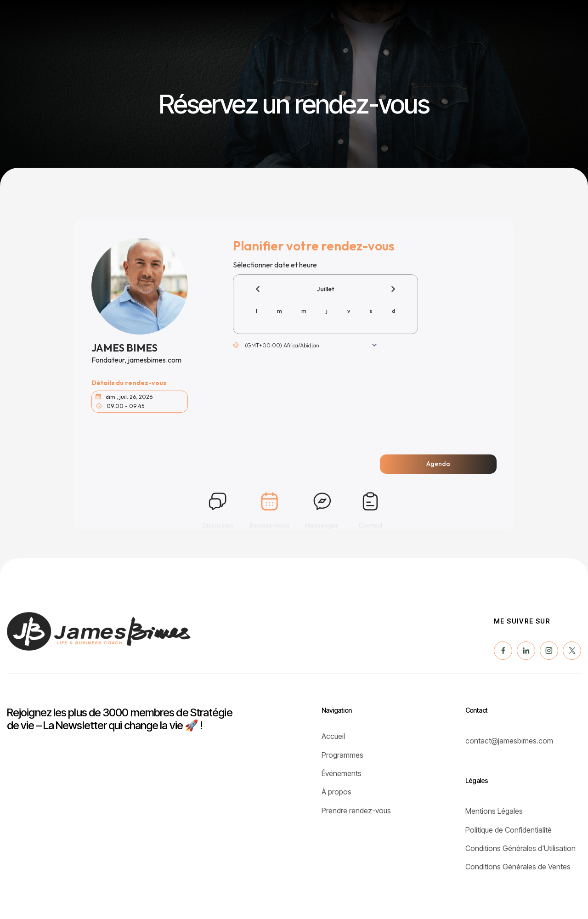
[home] (51, 20)
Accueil (333, 736)
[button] (529, 20)
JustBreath (471, 19)
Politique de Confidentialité (508, 829)
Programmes (242, 19)
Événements (306, 19)
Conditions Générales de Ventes (518, 866)
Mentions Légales (494, 811)
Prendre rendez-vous (356, 810)
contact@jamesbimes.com (509, 740)
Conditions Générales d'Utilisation (520, 848)
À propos (416, 19)
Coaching (364, 19)
